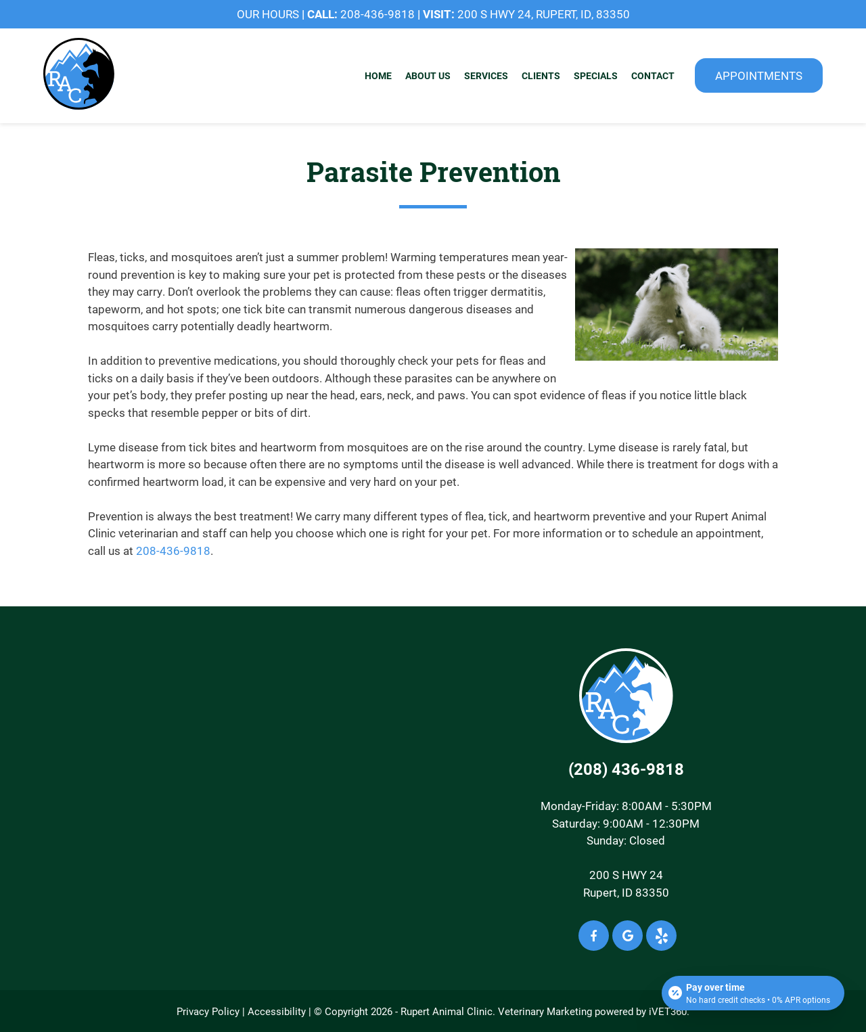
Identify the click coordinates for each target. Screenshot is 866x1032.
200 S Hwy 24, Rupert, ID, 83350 (543, 14)
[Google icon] (627, 935)
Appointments (758, 75)
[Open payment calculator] (753, 992)
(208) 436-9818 (626, 769)
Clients (541, 75)
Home (378, 75)
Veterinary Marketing (545, 1011)
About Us (428, 75)
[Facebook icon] (593, 935)
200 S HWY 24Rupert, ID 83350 (626, 883)
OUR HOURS (268, 14)
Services (486, 75)
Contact (653, 75)
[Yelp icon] (661, 935)
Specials (596, 75)
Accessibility (277, 1011)
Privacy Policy (208, 1011)
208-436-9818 (377, 14)
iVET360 (668, 1011)
